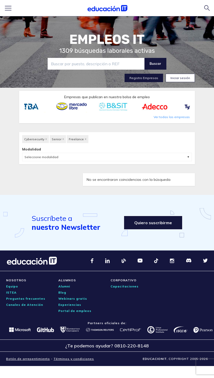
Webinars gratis (72, 298)
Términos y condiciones (74, 359)
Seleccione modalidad (41, 157)
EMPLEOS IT (107, 39)
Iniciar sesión (180, 78)
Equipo (12, 286)
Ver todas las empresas (172, 117)
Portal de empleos (74, 311)
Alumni (64, 286)
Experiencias (69, 305)
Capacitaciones (125, 286)
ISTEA (11, 292)
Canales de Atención (24, 305)
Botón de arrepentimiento (28, 359)
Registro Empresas (143, 78)
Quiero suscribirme (153, 222)
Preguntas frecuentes (25, 298)
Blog (62, 292)
